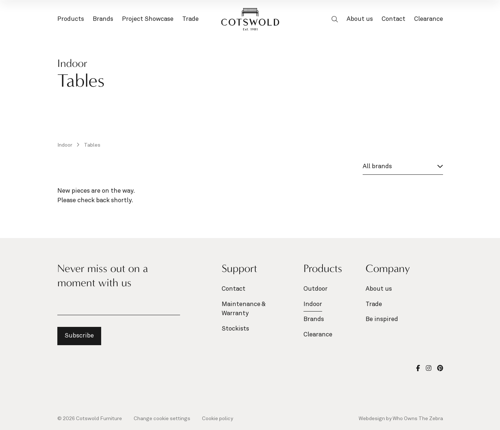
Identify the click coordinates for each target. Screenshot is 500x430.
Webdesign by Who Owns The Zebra (401, 418)
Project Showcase (147, 19)
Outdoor (316, 289)
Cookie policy (217, 418)
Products (70, 20)
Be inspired (382, 319)
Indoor (65, 145)
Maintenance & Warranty (243, 309)
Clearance (428, 19)
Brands (103, 20)
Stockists (235, 329)
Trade (190, 19)
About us (360, 19)
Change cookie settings (162, 418)
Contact (393, 19)
